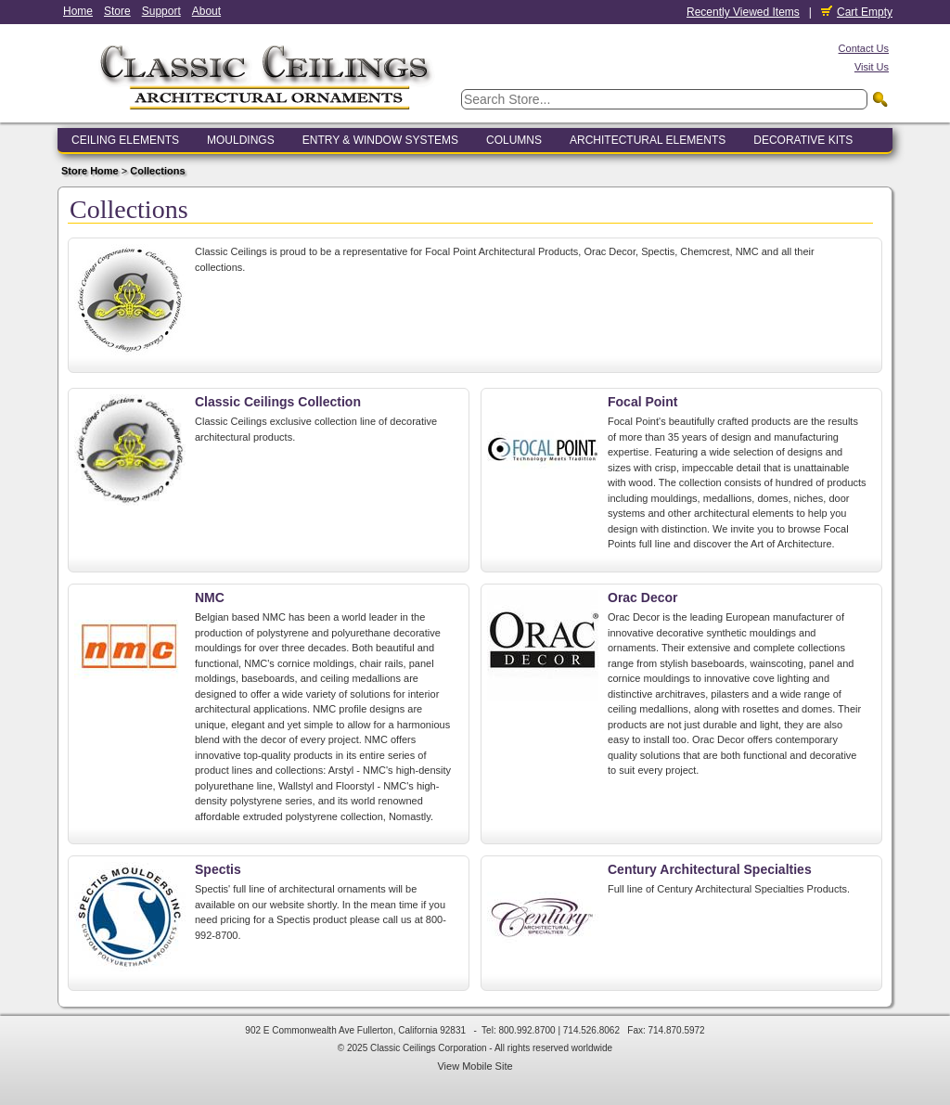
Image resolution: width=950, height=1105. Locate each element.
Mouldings (241, 140)
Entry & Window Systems (380, 140)
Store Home (90, 170)
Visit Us (871, 66)
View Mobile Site (474, 1066)
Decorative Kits (803, 140)
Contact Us (864, 48)
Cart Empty (856, 12)
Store (117, 11)
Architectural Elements (647, 140)
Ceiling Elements (125, 140)
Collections (157, 170)
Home (78, 11)
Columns (514, 140)
